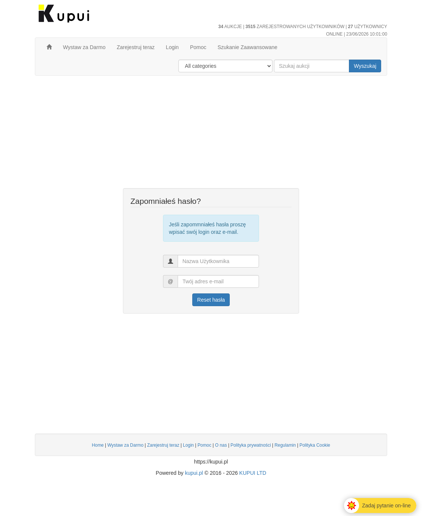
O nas (221, 445)
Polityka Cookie (314, 445)
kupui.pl (194, 473)
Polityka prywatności (250, 445)
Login (172, 47)
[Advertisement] (211, 135)
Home (98, 445)
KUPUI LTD (252, 473)
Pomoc (198, 47)
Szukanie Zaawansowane (247, 47)
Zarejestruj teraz (135, 47)
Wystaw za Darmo (84, 47)
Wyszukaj (365, 66)
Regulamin (285, 445)
